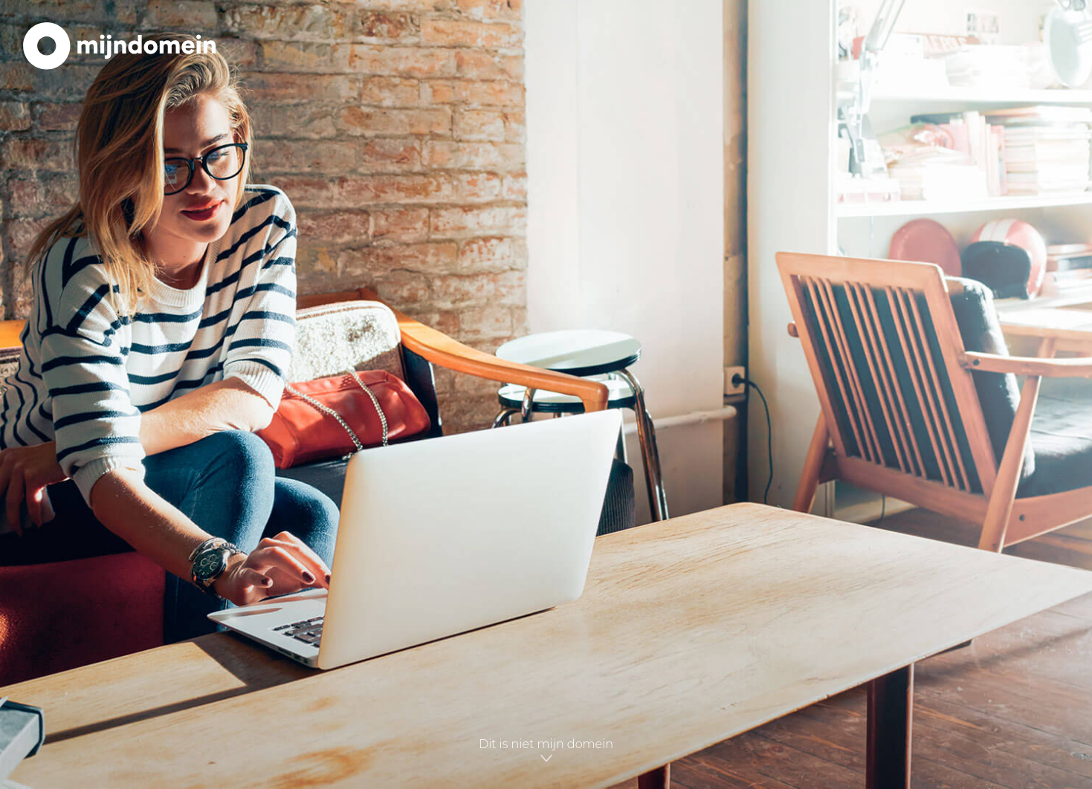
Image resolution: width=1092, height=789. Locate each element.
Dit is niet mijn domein (546, 751)
